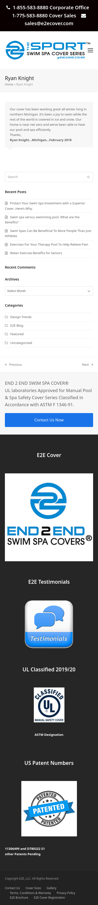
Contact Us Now (49, 420)
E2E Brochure (19, 897)
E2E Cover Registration (49, 897)
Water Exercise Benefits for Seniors (36, 253)
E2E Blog (16, 325)
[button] (90, 50)
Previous (13, 364)
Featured (17, 334)
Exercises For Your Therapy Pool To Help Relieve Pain (49, 244)
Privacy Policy (66, 893)
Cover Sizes (33, 888)
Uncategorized (21, 343)
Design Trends (21, 317)
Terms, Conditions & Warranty (30, 893)
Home (9, 84)
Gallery (51, 888)
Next (87, 364)
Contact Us (12, 888)
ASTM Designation (49, 734)
